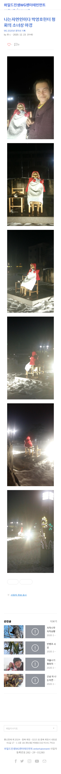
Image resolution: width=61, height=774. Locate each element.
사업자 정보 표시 (17, 595)
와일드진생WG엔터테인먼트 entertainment (25, 6)
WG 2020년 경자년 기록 (15, 30)
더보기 (53, 621)
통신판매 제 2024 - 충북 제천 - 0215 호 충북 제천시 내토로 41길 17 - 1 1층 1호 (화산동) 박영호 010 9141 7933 (30, 741)
